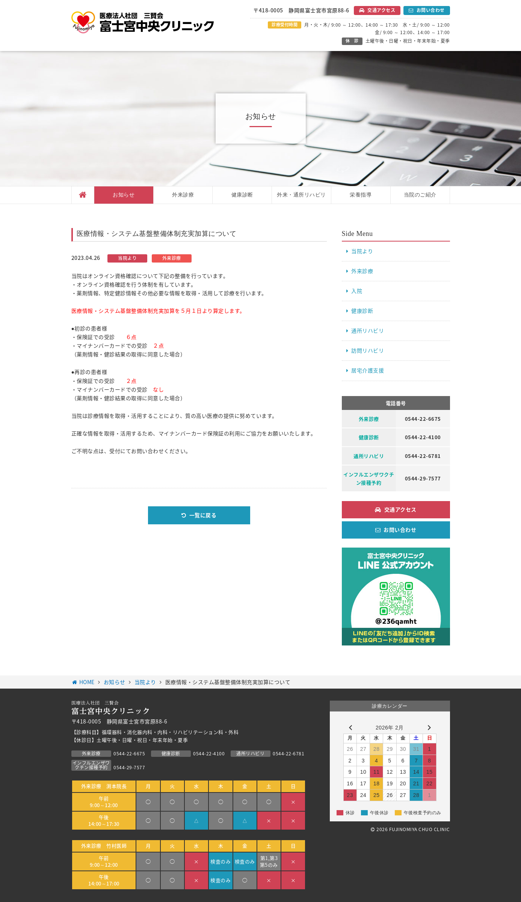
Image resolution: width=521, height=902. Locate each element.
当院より (362, 251)
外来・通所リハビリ (301, 195)
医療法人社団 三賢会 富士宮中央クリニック (142, 22)
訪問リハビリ (367, 350)
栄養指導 (360, 195)
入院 (356, 290)
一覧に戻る (203, 515)
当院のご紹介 (420, 195)
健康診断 (242, 195)
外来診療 (183, 195)
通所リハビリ (367, 330)
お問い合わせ (431, 10)
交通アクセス (381, 10)
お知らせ (123, 195)
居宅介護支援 (367, 370)
